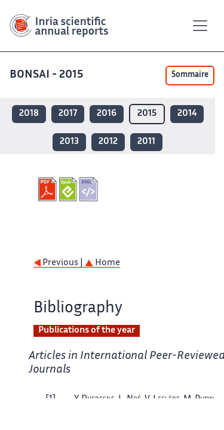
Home (102, 263)
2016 (106, 114)
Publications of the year (86, 330)
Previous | (59, 263)
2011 (146, 142)
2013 (69, 142)
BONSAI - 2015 (47, 75)
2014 (187, 114)
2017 (68, 114)
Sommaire (189, 75)
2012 (108, 142)
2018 (29, 114)
